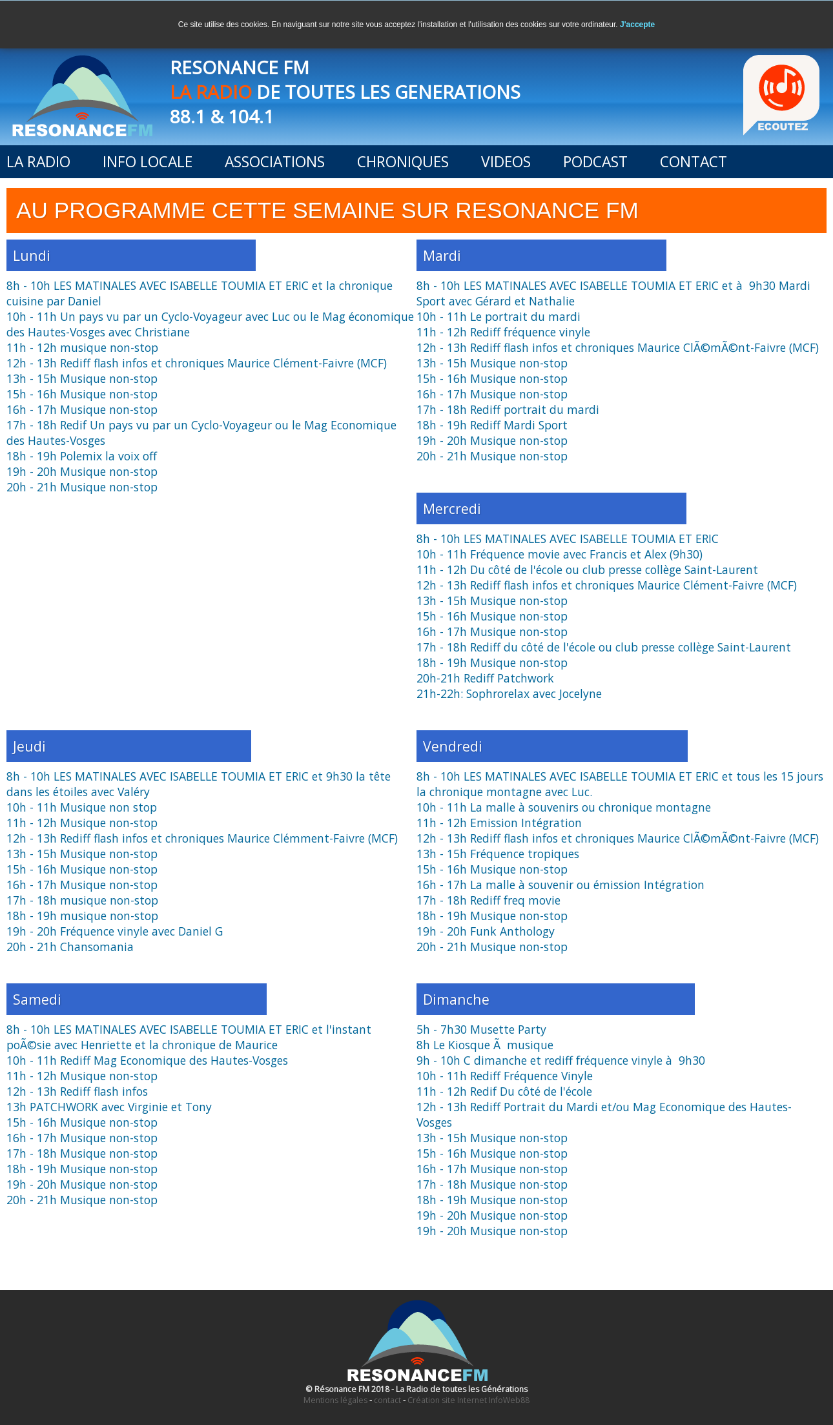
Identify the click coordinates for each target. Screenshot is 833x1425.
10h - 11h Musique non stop (81, 807)
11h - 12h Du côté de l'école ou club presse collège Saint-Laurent (587, 569)
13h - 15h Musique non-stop (82, 378)
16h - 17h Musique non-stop (82, 409)
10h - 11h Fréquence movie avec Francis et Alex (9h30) (559, 554)
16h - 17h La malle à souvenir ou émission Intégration (560, 884)
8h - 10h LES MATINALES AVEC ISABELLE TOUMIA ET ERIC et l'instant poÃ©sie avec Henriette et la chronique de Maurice (188, 1036)
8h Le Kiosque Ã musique (484, 1044)
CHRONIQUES (403, 162)
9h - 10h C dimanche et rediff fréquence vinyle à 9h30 (560, 1060)
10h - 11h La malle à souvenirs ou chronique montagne (563, 807)
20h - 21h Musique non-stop (82, 487)
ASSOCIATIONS (275, 162)
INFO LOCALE (147, 162)
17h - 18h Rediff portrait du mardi (507, 409)
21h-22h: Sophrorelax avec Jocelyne (509, 693)
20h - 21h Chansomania (70, 946)
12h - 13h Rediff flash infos (77, 1091)
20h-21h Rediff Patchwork (485, 678)
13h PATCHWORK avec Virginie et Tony (109, 1106)
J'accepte (637, 24)
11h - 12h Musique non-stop (82, 822)
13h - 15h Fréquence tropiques (497, 853)
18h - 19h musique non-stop (82, 915)
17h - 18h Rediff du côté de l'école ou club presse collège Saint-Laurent (603, 647)
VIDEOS (506, 162)
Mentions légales (335, 1400)
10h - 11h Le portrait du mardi (498, 316)
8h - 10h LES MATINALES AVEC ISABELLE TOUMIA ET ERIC (567, 538)
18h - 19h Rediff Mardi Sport (492, 425)
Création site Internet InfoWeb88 (468, 1400)
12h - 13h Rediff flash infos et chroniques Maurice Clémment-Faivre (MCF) (202, 838)
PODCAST (595, 162)
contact (387, 1400)
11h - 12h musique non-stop (82, 347)
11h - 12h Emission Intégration (499, 822)
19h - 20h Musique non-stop (82, 471)
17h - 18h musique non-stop (82, 900)
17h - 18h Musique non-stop (82, 1153)
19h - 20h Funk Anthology (485, 931)
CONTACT (693, 162)
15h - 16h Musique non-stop (82, 394)
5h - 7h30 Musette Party (481, 1029)
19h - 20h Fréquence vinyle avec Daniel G (114, 931)
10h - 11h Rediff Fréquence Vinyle (504, 1075)
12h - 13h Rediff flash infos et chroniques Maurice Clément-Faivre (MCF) (196, 363)
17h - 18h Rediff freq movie (488, 900)
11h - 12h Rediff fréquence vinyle (503, 332)
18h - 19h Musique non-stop (492, 662)
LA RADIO (38, 162)
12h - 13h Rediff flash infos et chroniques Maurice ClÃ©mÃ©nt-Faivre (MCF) (617, 347)
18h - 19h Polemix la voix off (81, 456)
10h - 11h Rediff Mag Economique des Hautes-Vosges (147, 1060)
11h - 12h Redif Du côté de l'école (504, 1091)
